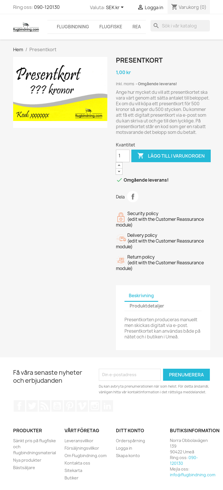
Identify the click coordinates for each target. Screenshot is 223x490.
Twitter (32, 406)
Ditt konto (130, 430)
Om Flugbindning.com (86, 455)
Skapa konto (128, 455)
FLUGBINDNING (73, 27)
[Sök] (180, 25)
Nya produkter (27, 460)
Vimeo (82, 406)
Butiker (72, 478)
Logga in (124, 448)
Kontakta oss (77, 463)
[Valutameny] (116, 7)
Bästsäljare (24, 467)
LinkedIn (107, 406)
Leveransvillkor (79, 440)
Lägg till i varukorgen (171, 156)
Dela (132, 196)
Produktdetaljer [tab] (147, 306)
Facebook (19, 406)
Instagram (95, 406)
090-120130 (47, 7)
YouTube (57, 406)
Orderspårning (130, 440)
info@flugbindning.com (192, 474)
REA (136, 27)
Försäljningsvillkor (82, 448)
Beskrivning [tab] (141, 296)
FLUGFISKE (110, 27)
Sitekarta (73, 470)
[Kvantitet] (123, 156)
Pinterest (69, 406)
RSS (44, 406)
